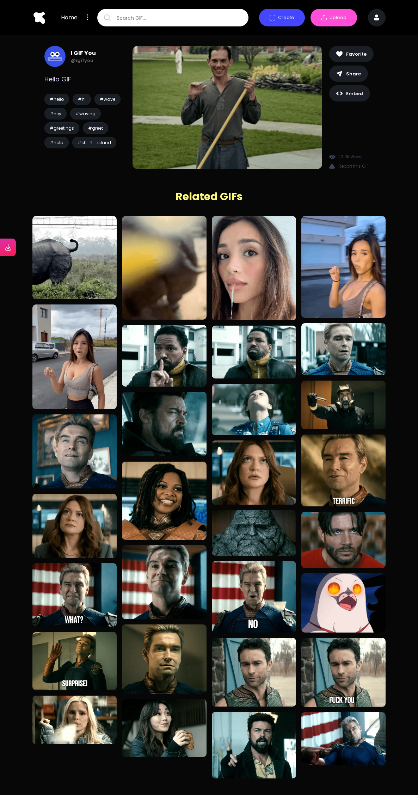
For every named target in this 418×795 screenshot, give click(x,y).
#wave (107, 99)
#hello (57, 99)
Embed (349, 93)
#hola (56, 143)
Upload (333, 17)
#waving (85, 114)
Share (348, 73)
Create (282, 17)
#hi (82, 99)
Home (69, 17)
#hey (55, 114)
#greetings (62, 128)
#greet (95, 128)
